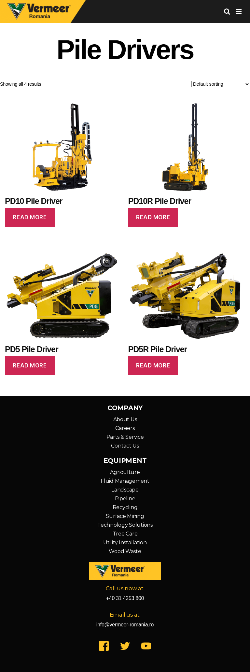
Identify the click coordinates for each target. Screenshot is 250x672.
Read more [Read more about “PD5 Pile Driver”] (30, 365)
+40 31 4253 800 (125, 598)
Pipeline (125, 498)
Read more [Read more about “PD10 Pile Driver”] (30, 217)
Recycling (125, 507)
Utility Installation (125, 542)
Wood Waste (125, 551)
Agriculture (125, 472)
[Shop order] (220, 84)
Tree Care (125, 534)
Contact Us (125, 446)
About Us (125, 419)
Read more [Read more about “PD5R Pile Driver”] (153, 365)
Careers (124, 428)
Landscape (125, 490)
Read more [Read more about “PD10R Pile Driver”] (153, 217)
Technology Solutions (125, 525)
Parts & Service (125, 437)
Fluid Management (125, 481)
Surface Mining (125, 516)
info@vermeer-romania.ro (125, 624)
